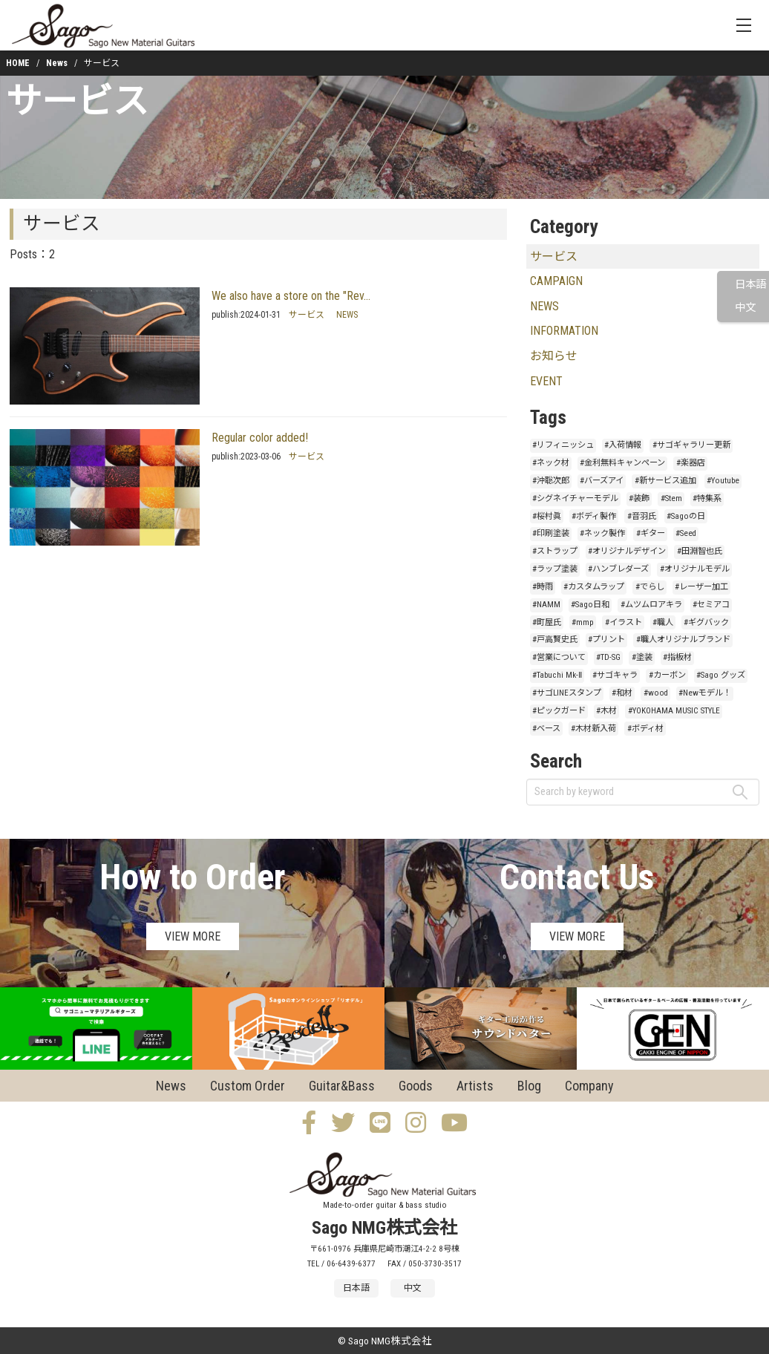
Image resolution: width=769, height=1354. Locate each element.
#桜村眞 (546, 516)
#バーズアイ (602, 480)
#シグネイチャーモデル (575, 498)
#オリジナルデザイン (627, 551)
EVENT (546, 381)
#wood (656, 693)
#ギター (650, 533)
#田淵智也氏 (699, 551)
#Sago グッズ (720, 675)
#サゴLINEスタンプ (566, 693)
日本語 (750, 284)
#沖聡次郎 (550, 480)
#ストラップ (554, 551)
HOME (18, 63)
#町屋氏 (546, 622)
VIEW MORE (192, 936)
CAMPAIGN (556, 281)
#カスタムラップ (593, 587)
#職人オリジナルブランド (683, 639)
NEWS (347, 315)
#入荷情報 (622, 445)
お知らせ (553, 356)
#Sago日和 (590, 604)
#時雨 (542, 587)
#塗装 (642, 657)
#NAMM (546, 604)
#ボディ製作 (594, 516)
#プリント (606, 639)
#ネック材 (550, 463)
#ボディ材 (645, 728)
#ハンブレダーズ (618, 569)
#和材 (622, 693)
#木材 (606, 711)
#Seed (685, 533)
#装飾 (639, 498)
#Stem (671, 498)
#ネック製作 (602, 533)
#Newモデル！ (704, 693)
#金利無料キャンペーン (622, 463)
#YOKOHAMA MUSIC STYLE (674, 711)
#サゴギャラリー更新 (691, 445)
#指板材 (677, 657)
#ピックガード (559, 711)
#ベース (546, 728)
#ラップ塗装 (554, 569)
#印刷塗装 (550, 533)
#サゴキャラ (615, 675)
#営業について (559, 657)
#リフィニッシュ (563, 445)
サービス (77, 101)
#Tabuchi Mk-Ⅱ (557, 675)
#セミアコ (711, 604)
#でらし (649, 587)
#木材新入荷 (593, 728)
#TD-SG (608, 657)
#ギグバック (706, 622)
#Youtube (723, 480)
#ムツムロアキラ (651, 604)
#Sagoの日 (686, 516)
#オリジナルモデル (695, 569)
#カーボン (667, 675)
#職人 (662, 622)
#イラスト (623, 622)
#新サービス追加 (665, 480)
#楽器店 (690, 463)
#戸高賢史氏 (554, 639)
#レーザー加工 (701, 587)
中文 (745, 307)
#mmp (583, 622)
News (57, 63)
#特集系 (707, 498)
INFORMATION (564, 331)
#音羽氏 (641, 516)
